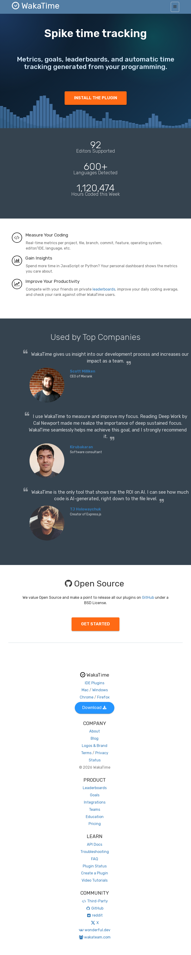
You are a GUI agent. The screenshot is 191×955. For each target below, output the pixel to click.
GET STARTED (95, 623)
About (94, 731)
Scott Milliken (82, 371)
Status (95, 760)
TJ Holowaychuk (85, 509)
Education (95, 817)
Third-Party (94, 901)
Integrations (94, 802)
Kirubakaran (81, 447)
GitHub (148, 597)
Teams (94, 809)
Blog (95, 738)
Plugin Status (95, 866)
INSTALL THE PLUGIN (95, 97)
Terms (86, 753)
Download (94, 707)
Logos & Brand (94, 745)
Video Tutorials (95, 880)
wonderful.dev (94, 930)
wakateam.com (95, 937)
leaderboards (103, 289)
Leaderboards (95, 788)
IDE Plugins (94, 683)
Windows (100, 690)
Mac (85, 690)
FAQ (94, 859)
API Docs (94, 844)
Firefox (103, 697)
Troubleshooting (94, 851)
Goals (94, 795)
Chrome (86, 697)
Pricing (95, 824)
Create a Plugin (94, 873)
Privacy (101, 753)
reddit (94, 915)
